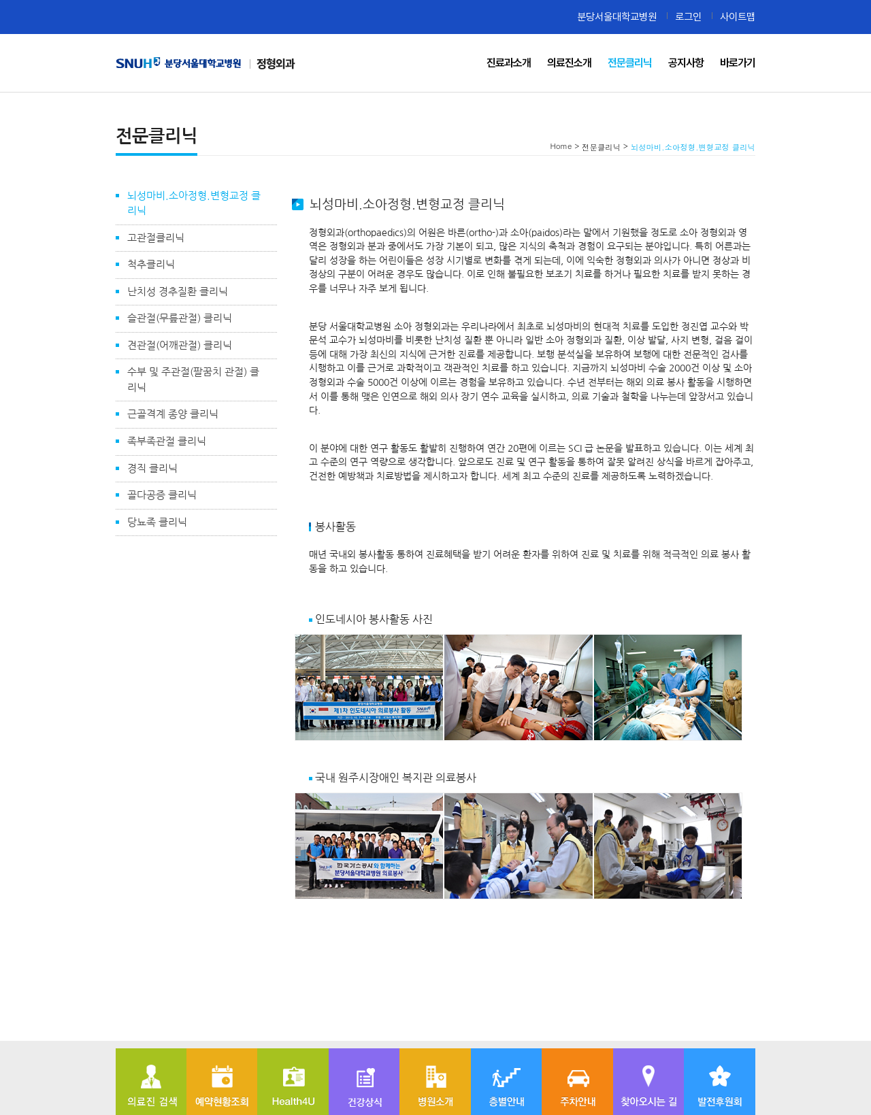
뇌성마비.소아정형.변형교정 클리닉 (194, 203)
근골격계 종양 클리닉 (172, 414)
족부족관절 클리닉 (166, 441)
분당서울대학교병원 (617, 16)
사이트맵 (737, 16)
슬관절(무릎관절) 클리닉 (179, 318)
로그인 (688, 16)
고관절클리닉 (155, 238)
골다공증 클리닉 (162, 495)
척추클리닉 (151, 264)
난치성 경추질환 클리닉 (177, 291)
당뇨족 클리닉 (157, 522)
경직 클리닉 (152, 468)
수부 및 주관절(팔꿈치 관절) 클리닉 (193, 380)
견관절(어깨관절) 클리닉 (179, 345)
